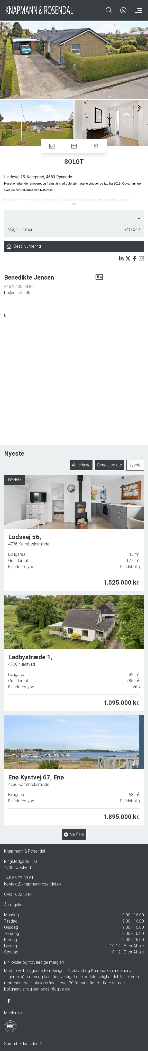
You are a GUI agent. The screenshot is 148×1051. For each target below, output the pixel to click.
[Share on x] (128, 258)
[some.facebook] (8, 1001)
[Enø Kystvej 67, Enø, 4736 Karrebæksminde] (74, 769)
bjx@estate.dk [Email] (17, 292)
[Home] (39, 10)
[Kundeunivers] (123, 10)
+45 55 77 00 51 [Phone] (19, 877)
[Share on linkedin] (121, 258)
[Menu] (138, 10)
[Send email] (141, 258)
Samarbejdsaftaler (23, 1043)
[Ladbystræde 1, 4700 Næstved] (74, 653)
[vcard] (99, 277)
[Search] (109, 10)
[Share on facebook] (134, 258)
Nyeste (135, 465)
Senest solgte (109, 465)
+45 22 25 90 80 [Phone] (19, 286)
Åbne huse (81, 465)
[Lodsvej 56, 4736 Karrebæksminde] (74, 533)
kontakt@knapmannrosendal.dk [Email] (32, 884)
